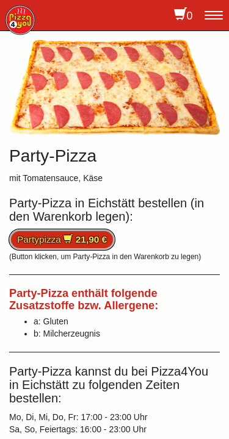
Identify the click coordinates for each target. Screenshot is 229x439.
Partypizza (62, 239)
